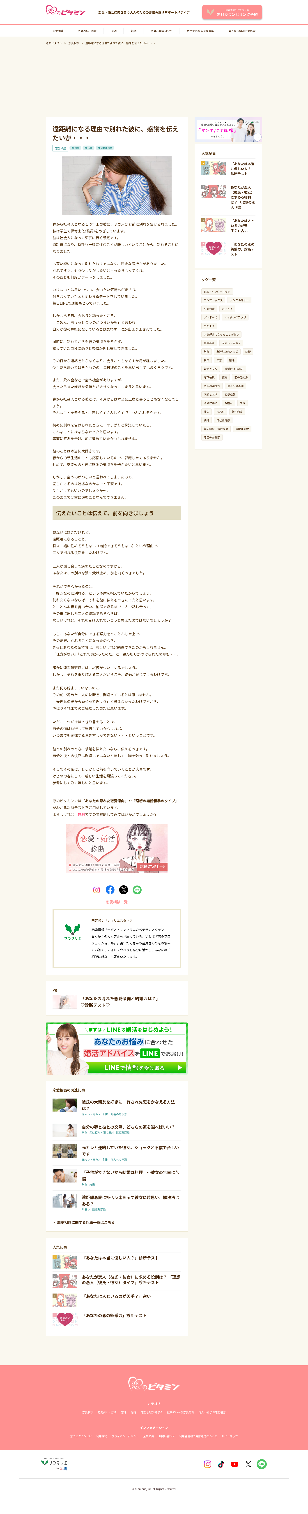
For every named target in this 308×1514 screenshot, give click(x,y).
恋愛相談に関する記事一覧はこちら (86, 1222)
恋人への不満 (119, 1159)
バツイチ (227, 309)
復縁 (224, 377)
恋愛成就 (230, 394)
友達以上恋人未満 (227, 351)
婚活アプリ (210, 369)
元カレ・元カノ (91, 1114)
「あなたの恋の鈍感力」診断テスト (114, 1315)
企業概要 (148, 1436)
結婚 (92, 1184)
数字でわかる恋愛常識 (200, 31)
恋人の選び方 (212, 386)
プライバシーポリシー (125, 1436)
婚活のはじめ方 (234, 369)
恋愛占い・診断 (87, 31)
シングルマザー (239, 300)
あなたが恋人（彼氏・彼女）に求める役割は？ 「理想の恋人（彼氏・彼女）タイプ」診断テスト (131, 1279)
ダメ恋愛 (209, 309)
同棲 (248, 351)
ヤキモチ (209, 326)
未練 (90, 148)
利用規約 (101, 1436)
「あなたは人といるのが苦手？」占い (116, 1296)
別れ (77, 148)
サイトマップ (230, 1436)
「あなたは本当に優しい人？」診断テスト (120, 1258)
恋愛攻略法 (210, 403)
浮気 (206, 411)
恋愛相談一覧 (117, 902)
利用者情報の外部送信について (198, 1436)
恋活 (114, 31)
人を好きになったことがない (221, 334)
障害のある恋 (119, 1114)
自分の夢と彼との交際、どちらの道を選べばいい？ (128, 1127)
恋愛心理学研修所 (152, 1412)
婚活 (133, 31)
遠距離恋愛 (106, 148)
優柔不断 (209, 343)
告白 (206, 360)
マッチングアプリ (235, 317)
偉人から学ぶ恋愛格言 (241, 31)
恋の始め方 (241, 377)
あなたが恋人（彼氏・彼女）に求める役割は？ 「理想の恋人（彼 (243, 197)
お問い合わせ (167, 1436)
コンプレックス (213, 300)
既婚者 (229, 403)
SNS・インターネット (217, 291)
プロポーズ (210, 317)
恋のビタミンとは (81, 1436)
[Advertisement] (154, 81)
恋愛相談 (58, 31)
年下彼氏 (209, 377)
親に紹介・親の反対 (102, 1132)
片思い (86, 1209)
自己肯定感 (223, 420)
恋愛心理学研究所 (161, 31)
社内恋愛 (237, 411)
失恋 (219, 360)
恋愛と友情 (210, 394)
